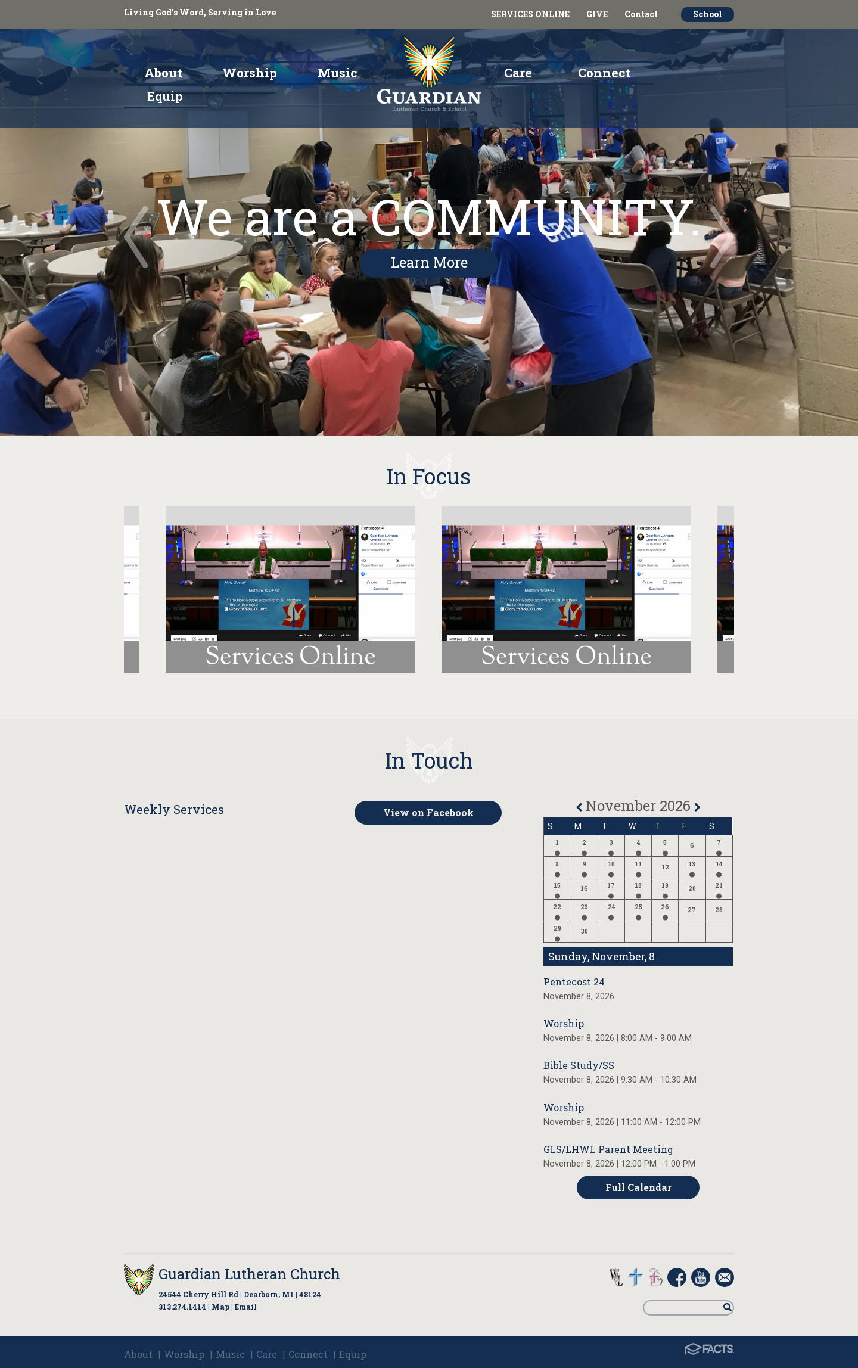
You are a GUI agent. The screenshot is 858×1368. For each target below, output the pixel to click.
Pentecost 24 (574, 981)
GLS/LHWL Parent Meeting (608, 1149)
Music (230, 1354)
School (707, 14)
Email (246, 1306)
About (138, 1354)
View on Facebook (428, 812)
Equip (352, 1354)
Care (266, 1354)
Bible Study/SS (578, 1065)
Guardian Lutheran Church (249, 1273)
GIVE (597, 14)
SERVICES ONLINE (530, 14)
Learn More (429, 262)
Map (220, 1306)
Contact (641, 14)
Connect (308, 1354)
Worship (563, 1023)
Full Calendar (638, 1187)
